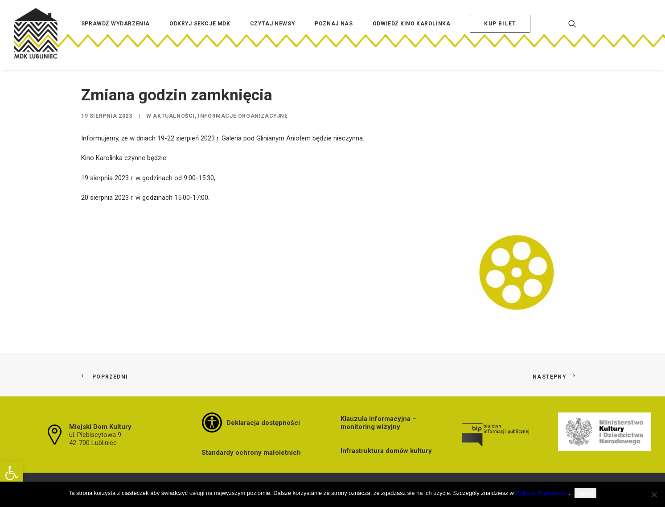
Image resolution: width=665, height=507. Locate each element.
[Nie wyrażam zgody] (653, 494)
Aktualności (174, 116)
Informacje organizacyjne (242, 116)
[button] (11, 473)
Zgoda (585, 493)
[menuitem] (115, 37)
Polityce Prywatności (542, 493)
